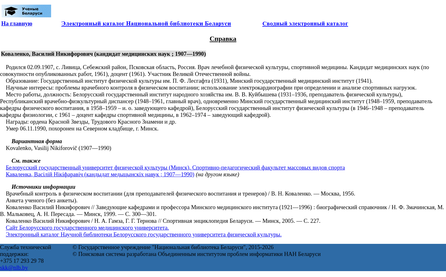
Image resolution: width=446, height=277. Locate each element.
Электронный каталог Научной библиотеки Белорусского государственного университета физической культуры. (144, 234)
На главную (16, 23)
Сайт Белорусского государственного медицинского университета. (87, 227)
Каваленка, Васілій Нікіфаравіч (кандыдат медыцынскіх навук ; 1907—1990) (100, 174)
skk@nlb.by (14, 267)
